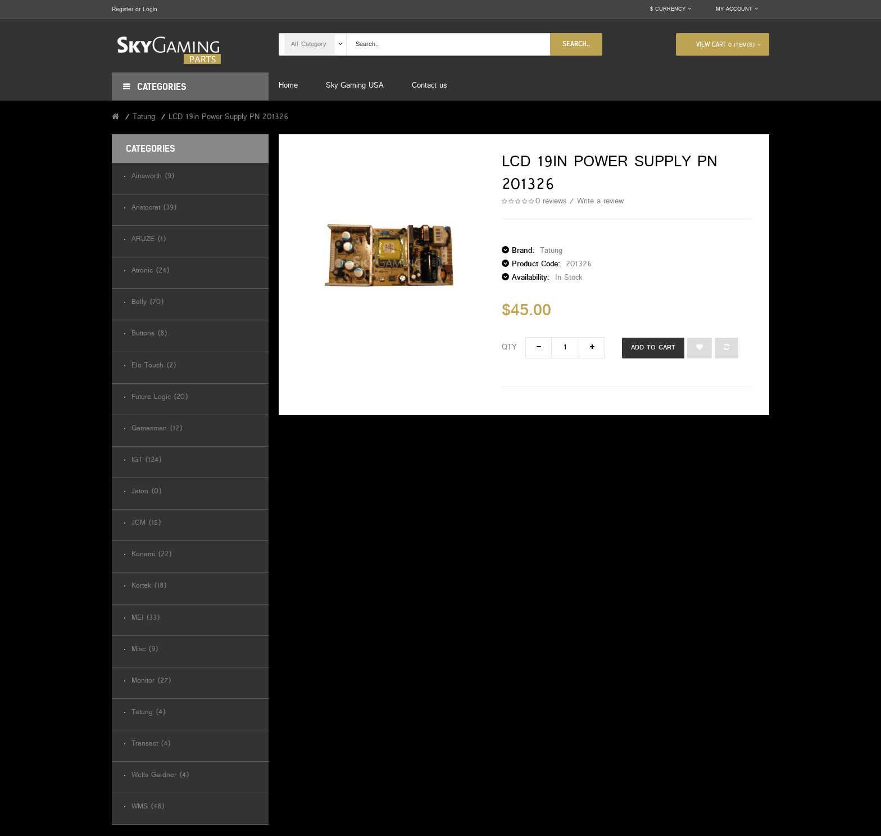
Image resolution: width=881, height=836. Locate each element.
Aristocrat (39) (153, 208)
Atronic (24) (150, 271)
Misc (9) (144, 649)
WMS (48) (147, 807)
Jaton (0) (146, 492)
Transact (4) (150, 744)
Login (150, 9)
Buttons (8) (149, 334)
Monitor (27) (151, 681)
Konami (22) (151, 554)
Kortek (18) (148, 586)
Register (122, 9)
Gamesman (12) (156, 429)
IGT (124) (146, 460)
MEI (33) (145, 618)
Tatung (144, 117)
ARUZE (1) (148, 239)
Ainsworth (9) (152, 176)
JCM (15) (146, 523)
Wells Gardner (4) (160, 775)
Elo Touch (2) (153, 366)
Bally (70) (147, 302)
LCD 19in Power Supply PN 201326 (228, 117)
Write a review (600, 201)
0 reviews (550, 201)
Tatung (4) (148, 712)
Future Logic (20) (159, 397)
